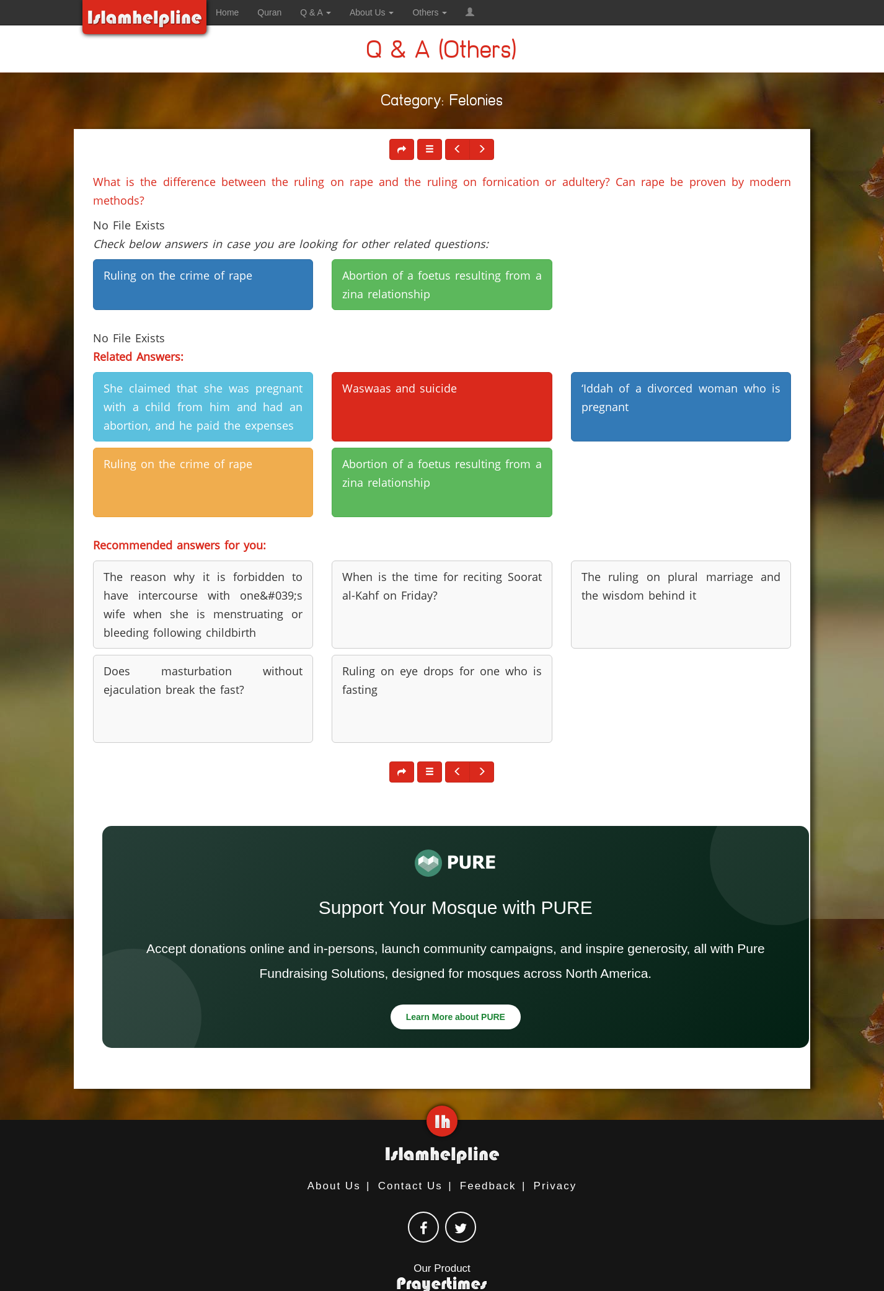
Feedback (488, 1186)
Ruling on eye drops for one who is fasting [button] (441, 680)
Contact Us (410, 1186)
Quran (269, 12)
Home (227, 12)
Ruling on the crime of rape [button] (178, 275)
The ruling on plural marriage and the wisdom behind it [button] (680, 586)
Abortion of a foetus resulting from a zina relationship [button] (441, 284)
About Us (334, 1186)
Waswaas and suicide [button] (399, 388)
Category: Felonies (442, 103)
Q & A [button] (315, 12)
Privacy (555, 1186)
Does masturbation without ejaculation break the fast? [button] (203, 680)
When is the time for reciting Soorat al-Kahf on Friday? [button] (441, 586)
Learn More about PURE (455, 1017)
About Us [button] (372, 12)
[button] (470, 12)
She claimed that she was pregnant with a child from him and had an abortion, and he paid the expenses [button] (203, 407)
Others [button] (429, 12)
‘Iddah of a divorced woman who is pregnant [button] (680, 397)
